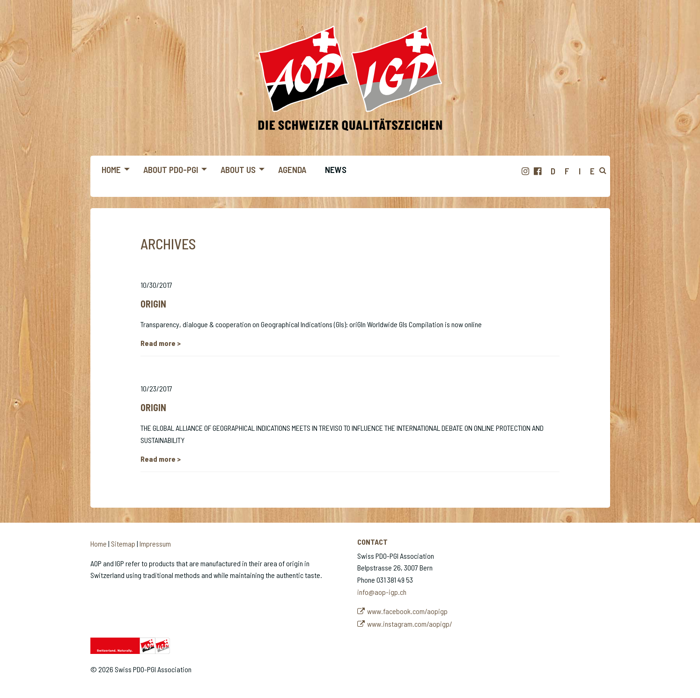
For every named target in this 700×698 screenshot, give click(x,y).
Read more (158, 342)
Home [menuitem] (111, 169)
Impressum (155, 543)
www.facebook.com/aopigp (407, 611)
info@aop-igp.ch (381, 591)
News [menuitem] (335, 169)
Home (98, 543)
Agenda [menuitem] (292, 169)
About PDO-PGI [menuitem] (170, 169)
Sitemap (123, 543)
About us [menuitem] (238, 169)
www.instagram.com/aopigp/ (409, 623)
